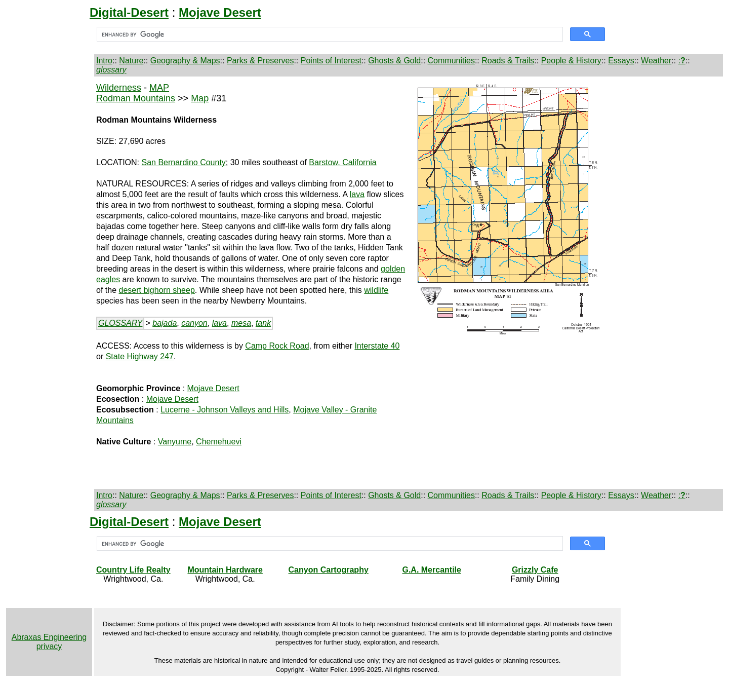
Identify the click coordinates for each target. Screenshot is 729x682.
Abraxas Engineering (49, 637)
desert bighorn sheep (156, 290)
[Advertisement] (49, 244)
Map (200, 98)
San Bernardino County (184, 162)
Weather (656, 60)
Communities (451, 60)
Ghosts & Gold (394, 60)
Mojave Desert (213, 388)
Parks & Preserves (260, 60)
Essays (621, 60)
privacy (49, 646)
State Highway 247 (140, 356)
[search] (329, 34)
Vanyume (174, 441)
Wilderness (118, 88)
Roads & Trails (507, 60)
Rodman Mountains (135, 98)
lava (357, 194)
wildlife (376, 290)
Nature (131, 60)
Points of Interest (331, 60)
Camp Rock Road (277, 346)
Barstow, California (342, 162)
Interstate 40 (376, 346)
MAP (159, 88)
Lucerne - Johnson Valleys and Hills (224, 409)
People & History (571, 60)
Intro (104, 60)
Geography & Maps (185, 60)
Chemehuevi (218, 441)
